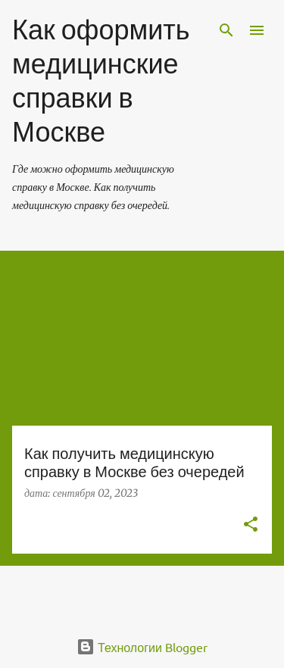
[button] (251, 525)
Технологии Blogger (142, 646)
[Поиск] (226, 30)
